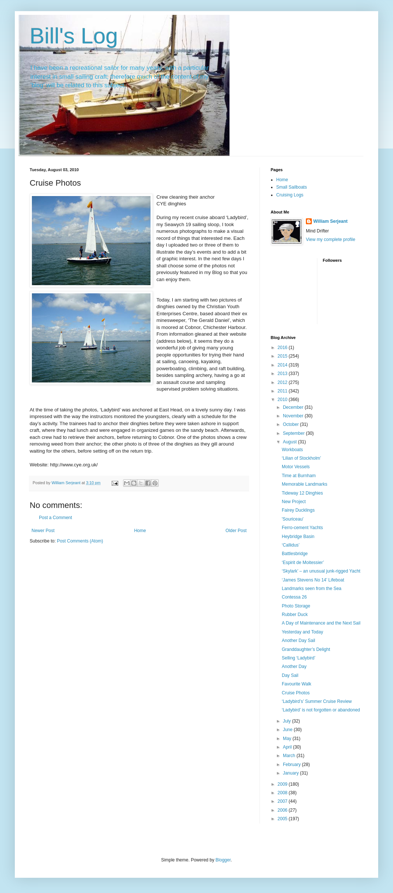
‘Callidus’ (291, 545)
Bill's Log (74, 35)
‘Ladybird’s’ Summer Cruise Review (317, 701)
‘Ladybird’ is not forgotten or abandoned (321, 710)
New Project (294, 501)
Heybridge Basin (298, 536)
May (288, 738)
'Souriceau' (293, 519)
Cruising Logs (289, 195)
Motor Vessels (296, 466)
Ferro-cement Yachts (302, 527)
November (294, 415)
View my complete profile (330, 239)
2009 (283, 784)
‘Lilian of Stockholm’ (301, 458)
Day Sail (290, 675)
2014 (283, 365)
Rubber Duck (295, 614)
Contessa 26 (294, 597)
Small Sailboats (291, 187)
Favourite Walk (296, 684)
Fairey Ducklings (298, 510)
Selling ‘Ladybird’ (299, 658)
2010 (283, 399)
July (287, 721)
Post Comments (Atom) (80, 541)
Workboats (292, 449)
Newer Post (43, 530)
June (288, 729)
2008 (283, 792)
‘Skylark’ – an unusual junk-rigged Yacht (321, 571)
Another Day (294, 666)
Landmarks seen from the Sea (311, 588)
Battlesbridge (295, 553)
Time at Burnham (299, 475)
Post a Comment (55, 517)
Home (140, 530)
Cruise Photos (296, 692)
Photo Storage (296, 606)
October (291, 424)
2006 (283, 810)
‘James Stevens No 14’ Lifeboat (313, 580)
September (294, 433)
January (291, 773)
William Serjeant (330, 221)
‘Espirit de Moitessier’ (303, 562)
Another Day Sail (298, 640)
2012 (283, 382)
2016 (283, 347)
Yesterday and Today (302, 632)
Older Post (236, 530)
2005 (283, 818)
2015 (283, 356)
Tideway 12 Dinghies (302, 493)
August (290, 441)
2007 (283, 801)
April (288, 747)
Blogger (223, 860)
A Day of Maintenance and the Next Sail (321, 623)
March (290, 755)
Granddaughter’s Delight (306, 649)
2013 (283, 373)
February (292, 764)
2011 (283, 391)
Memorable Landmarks (304, 484)
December (294, 407)
